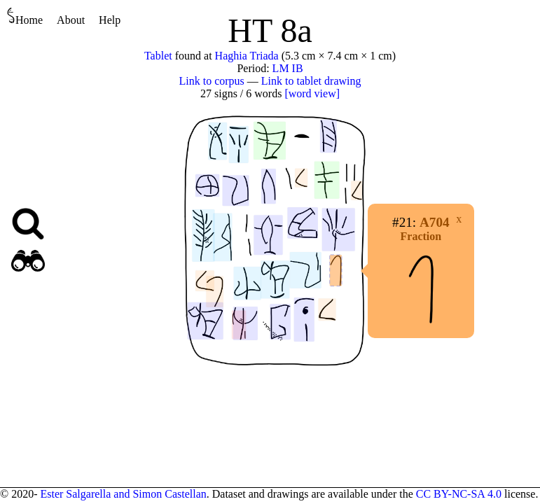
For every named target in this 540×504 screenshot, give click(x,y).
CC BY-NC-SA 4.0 (458, 494)
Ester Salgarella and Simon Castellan (123, 494)
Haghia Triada (247, 56)
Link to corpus (211, 81)
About (71, 20)
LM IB (287, 68)
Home (25, 16)
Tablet (158, 56)
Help (109, 20)
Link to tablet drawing (311, 81)
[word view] (312, 93)
